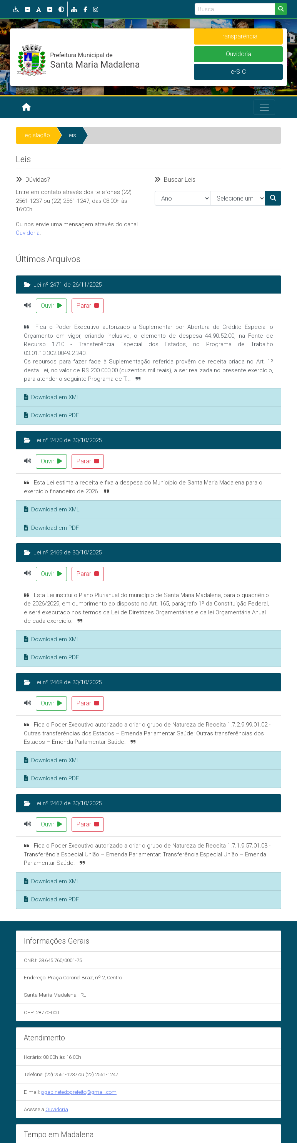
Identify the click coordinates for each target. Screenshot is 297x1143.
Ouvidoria (28, 232)
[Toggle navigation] (264, 107)
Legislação (36, 135)
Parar (88, 305)
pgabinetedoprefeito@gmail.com (79, 1092)
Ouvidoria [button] (238, 54)
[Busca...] (235, 9)
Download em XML (52, 397)
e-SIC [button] (238, 71)
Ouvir (51, 305)
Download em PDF (51, 415)
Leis (70, 135)
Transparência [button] (238, 36)
